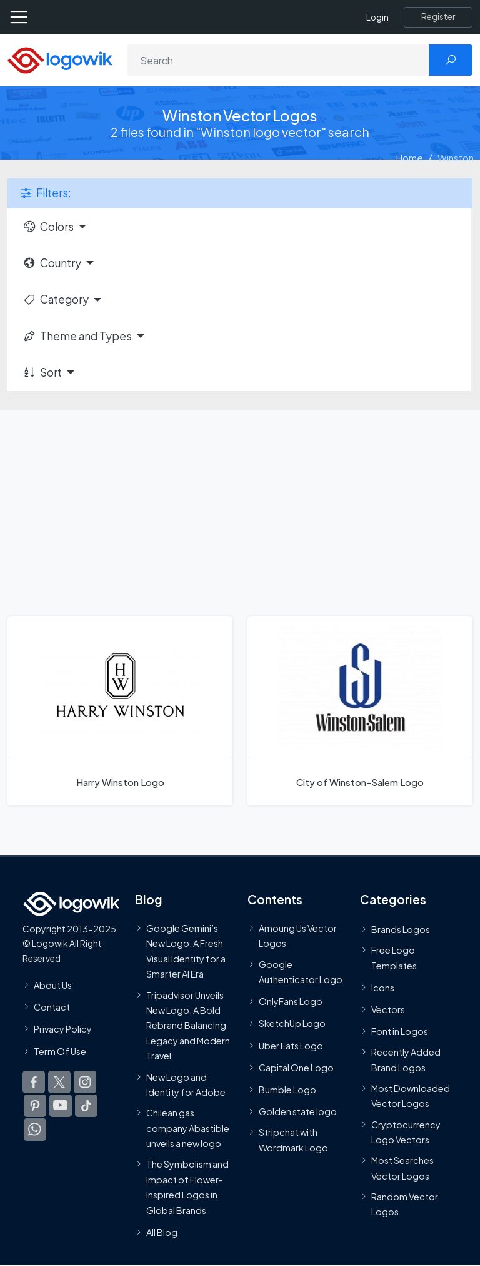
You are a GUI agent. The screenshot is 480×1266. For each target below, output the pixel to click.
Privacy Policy (63, 1028)
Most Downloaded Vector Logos (410, 1096)
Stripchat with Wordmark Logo (293, 1139)
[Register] (438, 17)
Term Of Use (60, 1050)
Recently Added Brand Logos (406, 1059)
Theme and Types (77, 336)
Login (377, 17)
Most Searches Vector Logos (402, 1168)
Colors (48, 226)
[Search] (278, 60)
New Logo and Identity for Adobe (186, 1084)
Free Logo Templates (394, 957)
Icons (382, 987)
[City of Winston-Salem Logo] (360, 710)
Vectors (388, 1009)
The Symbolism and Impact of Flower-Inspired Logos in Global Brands (187, 1186)
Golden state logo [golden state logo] (298, 1111)
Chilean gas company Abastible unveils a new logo (187, 1128)
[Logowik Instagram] (85, 1082)
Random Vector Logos (404, 1204)
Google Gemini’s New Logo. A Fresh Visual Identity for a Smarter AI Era (186, 950)
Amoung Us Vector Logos (298, 935)
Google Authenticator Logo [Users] (300, 972)
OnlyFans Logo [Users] (290, 1001)
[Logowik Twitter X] (59, 1082)
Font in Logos (399, 1031)
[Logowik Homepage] (60, 59)
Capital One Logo (296, 1067)
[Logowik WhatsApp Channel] (35, 1129)
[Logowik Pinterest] (35, 1106)
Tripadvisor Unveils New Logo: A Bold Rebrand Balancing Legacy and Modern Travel (188, 1025)
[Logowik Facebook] (33, 1082)
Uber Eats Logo (291, 1045)
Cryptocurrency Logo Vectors (406, 1132)
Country (51, 263)
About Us (53, 985)
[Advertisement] (240, 503)
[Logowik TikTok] (86, 1106)
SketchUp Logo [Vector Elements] (292, 1023)
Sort (42, 372)
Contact (52, 1007)
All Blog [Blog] (162, 1232)
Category (55, 299)
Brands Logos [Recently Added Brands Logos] (400, 929)
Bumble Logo (287, 1089)
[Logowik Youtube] (60, 1106)
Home (409, 157)
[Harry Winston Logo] (120, 710)
